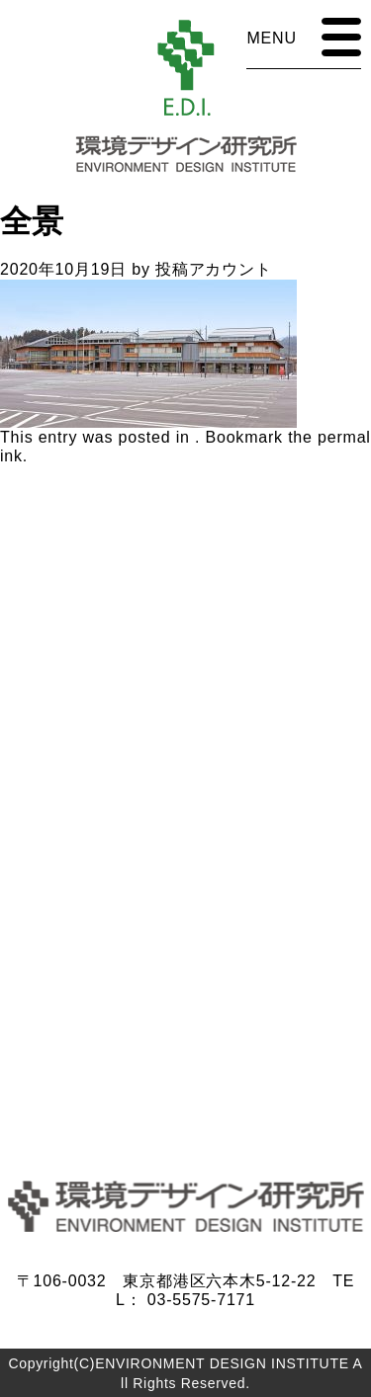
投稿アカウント (213, 269)
